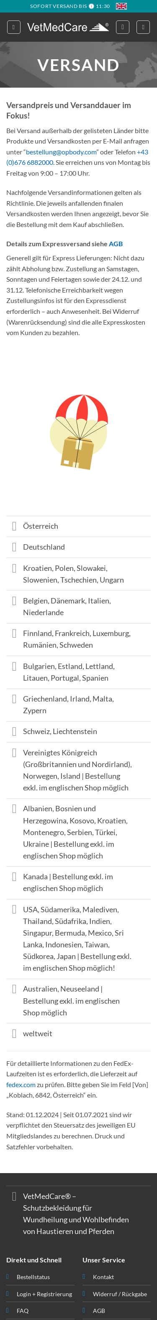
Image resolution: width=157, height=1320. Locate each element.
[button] (14, 27)
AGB (116, 243)
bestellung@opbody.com (61, 152)
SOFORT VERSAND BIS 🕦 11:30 (70, 6)
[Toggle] (14, 527)
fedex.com (21, 1084)
